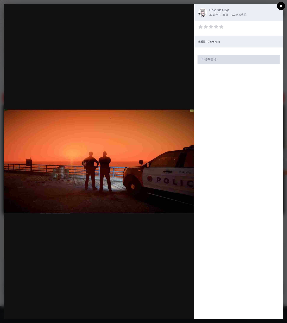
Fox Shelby (219, 10)
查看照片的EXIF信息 (209, 41)
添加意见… (210, 59)
